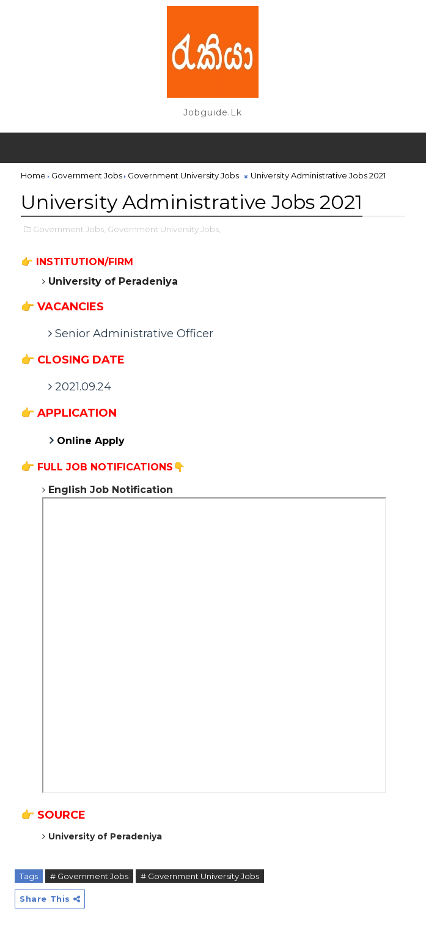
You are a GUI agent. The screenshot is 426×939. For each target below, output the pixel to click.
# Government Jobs (89, 876)
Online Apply (92, 441)
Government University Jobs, (164, 229)
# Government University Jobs (200, 876)
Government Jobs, (69, 229)
